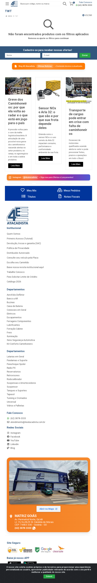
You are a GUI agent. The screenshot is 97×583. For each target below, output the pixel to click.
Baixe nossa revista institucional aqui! (25, 267)
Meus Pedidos (68, 190)
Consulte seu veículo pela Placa (22, 257)
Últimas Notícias (45, 66)
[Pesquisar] (64, 4)
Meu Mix (28, 190)
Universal (11, 402)
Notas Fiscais (69, 196)
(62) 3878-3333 (84, 5)
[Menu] (7, 4)
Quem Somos (13, 234)
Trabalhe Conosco (16, 272)
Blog (11, 448)
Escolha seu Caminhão (18, 262)
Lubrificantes (13, 325)
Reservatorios (14, 371)
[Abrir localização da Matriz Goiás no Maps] (48, 494)
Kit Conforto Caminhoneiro (20, 344)
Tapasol (11, 394)
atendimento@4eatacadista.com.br (26, 422)
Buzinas (11, 302)
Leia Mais (15, 165)
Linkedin (13, 444)
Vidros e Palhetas (15, 405)
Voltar (87, 15)
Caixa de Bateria (15, 306)
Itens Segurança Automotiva (21, 340)
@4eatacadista (30, 177)
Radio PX (11, 368)
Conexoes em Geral (16, 310)
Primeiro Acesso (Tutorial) (20, 238)
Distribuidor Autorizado (18, 253)
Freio (9, 332)
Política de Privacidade (18, 248)
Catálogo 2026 (14, 281)
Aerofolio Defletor (15, 295)
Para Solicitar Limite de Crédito (22, 277)
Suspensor (12, 387)
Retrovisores (13, 375)
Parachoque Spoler (16, 364)
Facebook (13, 436)
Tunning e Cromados (17, 398)
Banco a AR (12, 298)
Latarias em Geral (15, 356)
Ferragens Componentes (19, 321)
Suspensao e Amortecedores (21, 383)
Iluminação (12, 336)
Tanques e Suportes (17, 390)
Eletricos (11, 313)
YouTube (13, 440)
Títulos (28, 196)
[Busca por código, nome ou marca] (40, 4)
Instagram (13, 433)
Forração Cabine (15, 329)
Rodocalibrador (14, 379)
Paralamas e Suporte (17, 360)
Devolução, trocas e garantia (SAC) (24, 243)
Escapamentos (14, 317)
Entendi (49, 576)
